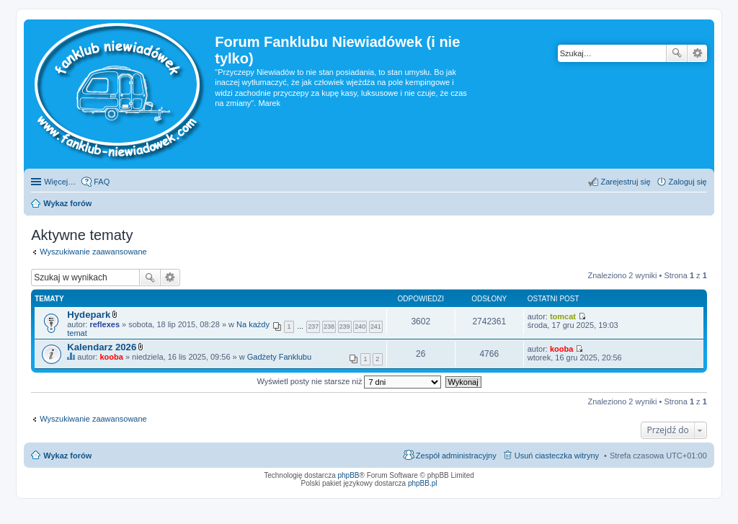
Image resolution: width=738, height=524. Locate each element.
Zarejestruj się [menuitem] (625, 181)
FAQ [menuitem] (102, 181)
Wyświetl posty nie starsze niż (349, 381)
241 (375, 326)
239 (344, 326)
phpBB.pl (422, 483)
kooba (111, 356)
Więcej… (60, 181)
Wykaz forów (67, 455)
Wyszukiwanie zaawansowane (697, 53)
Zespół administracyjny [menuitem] (456, 455)
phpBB (349, 475)
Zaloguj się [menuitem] (688, 181)
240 (360, 326)
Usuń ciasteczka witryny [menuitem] (557, 455)
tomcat (563, 316)
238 (329, 326)
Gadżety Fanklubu (279, 356)
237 (313, 326)
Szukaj (677, 53)
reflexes (104, 324)
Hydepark (88, 314)
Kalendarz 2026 (101, 347)
